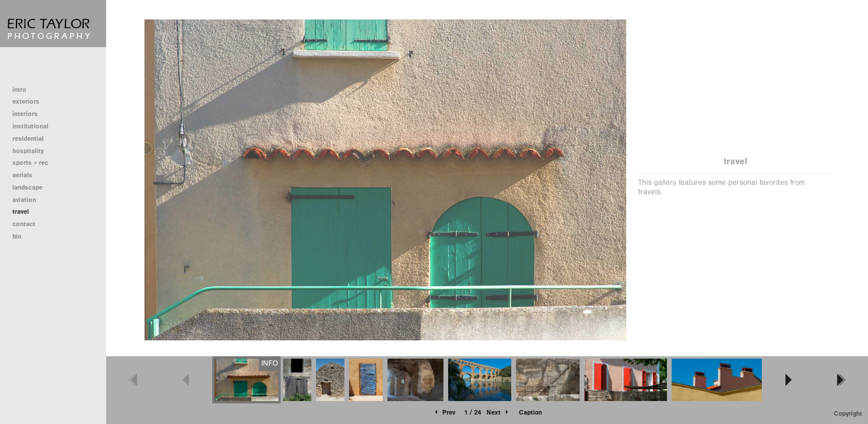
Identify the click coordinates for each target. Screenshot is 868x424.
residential (32, 139)
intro (19, 90)
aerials (22, 175)
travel (20, 212)
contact (23, 224)
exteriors (26, 101)
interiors (25, 114)
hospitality (28, 151)
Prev (444, 412)
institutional (34, 126)
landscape (27, 187)
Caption (530, 412)
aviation (24, 200)
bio (17, 236)
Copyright (848, 414)
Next (498, 412)
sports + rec (30, 163)
